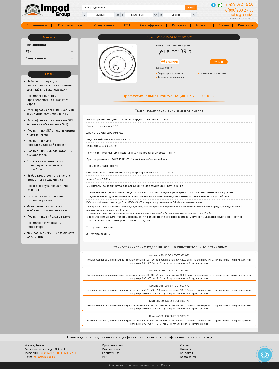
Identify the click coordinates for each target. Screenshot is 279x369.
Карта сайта (188, 357)
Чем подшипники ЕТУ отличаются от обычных (51, 235)
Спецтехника (104, 25)
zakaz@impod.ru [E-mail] (242, 15)
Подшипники (36, 25)
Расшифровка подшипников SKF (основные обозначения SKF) (50, 122)
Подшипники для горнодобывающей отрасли (47, 142)
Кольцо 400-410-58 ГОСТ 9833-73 (169, 270)
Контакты (245, 25)
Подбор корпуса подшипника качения (48, 188)
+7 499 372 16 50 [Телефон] (239, 4)
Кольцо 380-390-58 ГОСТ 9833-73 (169, 316)
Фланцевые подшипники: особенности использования (47, 208)
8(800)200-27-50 (67, 353)
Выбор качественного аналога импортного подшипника (48, 177)
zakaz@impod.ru (44, 357)
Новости (202, 25)
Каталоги (179, 25)
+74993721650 (48, 353)
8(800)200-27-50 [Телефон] (239, 10)
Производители (70, 25)
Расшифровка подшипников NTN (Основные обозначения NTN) (50, 112)
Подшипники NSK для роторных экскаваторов (49, 153)
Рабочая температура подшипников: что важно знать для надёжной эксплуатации (49, 85)
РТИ (127, 25)
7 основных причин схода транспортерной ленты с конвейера (45, 165)
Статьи (224, 25)
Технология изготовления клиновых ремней (45, 198)
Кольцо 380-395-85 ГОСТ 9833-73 (169, 300)
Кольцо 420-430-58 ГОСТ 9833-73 (169, 255)
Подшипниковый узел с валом (48, 216)
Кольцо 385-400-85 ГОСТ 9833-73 (169, 285)
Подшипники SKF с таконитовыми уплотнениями (51, 132)
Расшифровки (151, 25)
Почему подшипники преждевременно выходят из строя (48, 100)
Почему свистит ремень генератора (44, 225)
